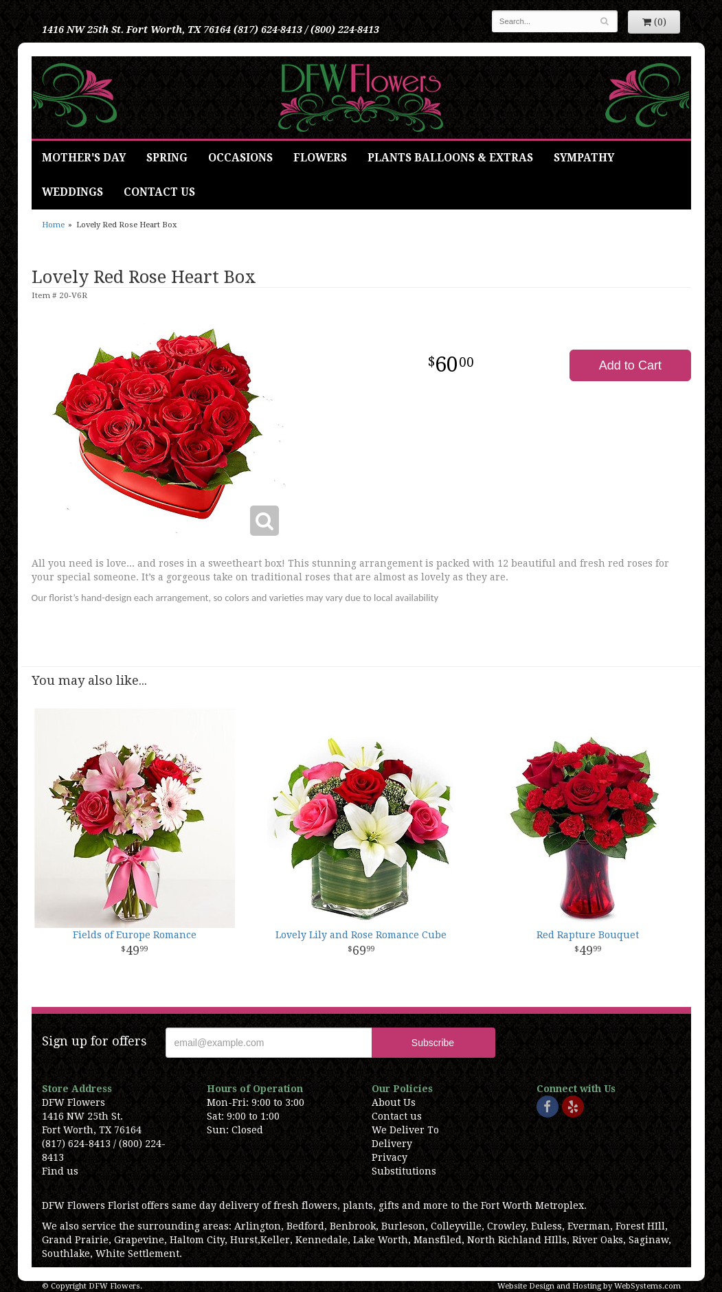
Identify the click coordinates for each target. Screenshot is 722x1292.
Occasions (240, 158)
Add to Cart (630, 365)
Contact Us (159, 192)
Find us (60, 1171)
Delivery (392, 1143)
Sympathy (584, 158)
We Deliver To (405, 1129)
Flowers (320, 158)
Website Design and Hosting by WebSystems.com (589, 1286)
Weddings (72, 192)
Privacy (389, 1157)
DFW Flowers (360, 97)
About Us (394, 1102)
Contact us (397, 1116)
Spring (167, 158)
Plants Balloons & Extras (450, 158)
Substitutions (404, 1171)
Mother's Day (84, 158)
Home (53, 224)
